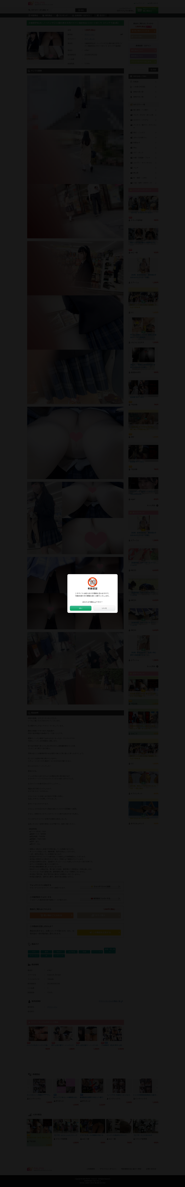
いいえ (104, 608)
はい (80, 608)
